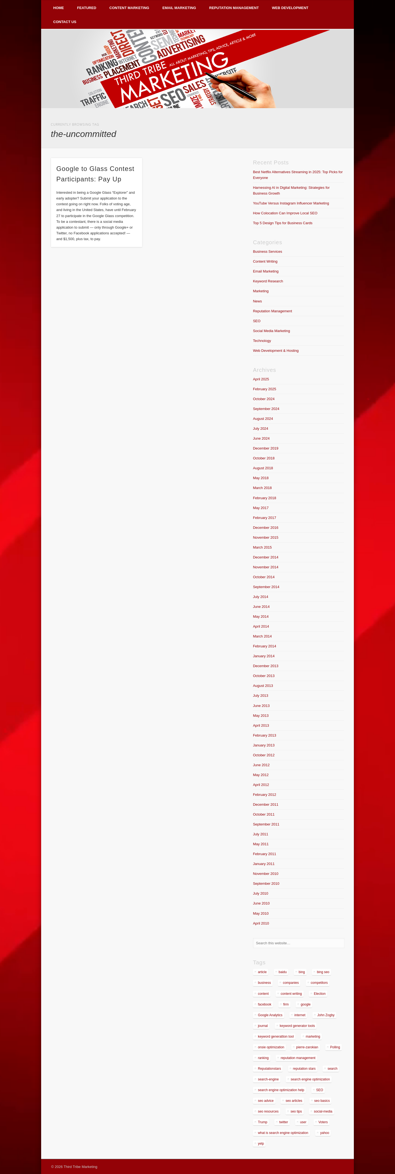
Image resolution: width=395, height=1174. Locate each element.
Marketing (261, 291)
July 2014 (260, 597)
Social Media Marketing (271, 331)
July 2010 (260, 893)
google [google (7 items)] (306, 1004)
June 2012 (261, 765)
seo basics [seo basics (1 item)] (322, 1101)
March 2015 (262, 547)
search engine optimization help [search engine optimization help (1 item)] (281, 1090)
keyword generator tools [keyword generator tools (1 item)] (297, 1026)
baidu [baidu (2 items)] (283, 972)
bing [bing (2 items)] (302, 972)
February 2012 (264, 795)
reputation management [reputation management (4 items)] (298, 1058)
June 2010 (261, 903)
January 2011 (264, 864)
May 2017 (261, 508)
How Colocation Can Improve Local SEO (285, 213)
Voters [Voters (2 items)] (323, 1122)
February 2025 (264, 389)
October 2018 (264, 458)
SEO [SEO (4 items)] (319, 1090)
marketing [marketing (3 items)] (313, 1036)
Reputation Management (234, 8)
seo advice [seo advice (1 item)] (265, 1101)
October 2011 (264, 814)
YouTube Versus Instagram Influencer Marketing (291, 203)
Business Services (267, 251)
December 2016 (265, 528)
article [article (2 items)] (262, 972)
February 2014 (264, 646)
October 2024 (264, 399)
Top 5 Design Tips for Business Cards (282, 223)
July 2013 (260, 695)
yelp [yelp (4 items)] (261, 1143)
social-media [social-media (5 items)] (323, 1111)
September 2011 (266, 824)
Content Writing (265, 261)
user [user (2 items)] (303, 1122)
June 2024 (261, 438)
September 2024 (266, 409)
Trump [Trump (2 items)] (262, 1122)
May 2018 (261, 478)
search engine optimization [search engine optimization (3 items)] (310, 1079)
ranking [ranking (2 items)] (263, 1058)
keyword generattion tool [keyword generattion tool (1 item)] (276, 1036)
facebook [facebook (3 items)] (264, 1004)
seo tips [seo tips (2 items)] (296, 1111)
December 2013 (265, 666)
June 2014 (261, 607)
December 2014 (265, 557)
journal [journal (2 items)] (263, 1026)
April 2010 (261, 923)
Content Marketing (129, 8)
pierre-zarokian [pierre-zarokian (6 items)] (307, 1047)
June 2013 (261, 706)
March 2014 (262, 636)
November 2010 (265, 874)
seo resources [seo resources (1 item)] (268, 1111)
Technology (262, 341)
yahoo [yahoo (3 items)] (324, 1133)
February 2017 (264, 518)
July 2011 (260, 834)
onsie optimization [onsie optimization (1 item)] (271, 1047)
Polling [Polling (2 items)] (335, 1047)
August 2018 (263, 468)
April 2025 (261, 379)
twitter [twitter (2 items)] (283, 1122)
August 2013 (263, 686)
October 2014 (264, 577)
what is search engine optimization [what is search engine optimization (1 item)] (283, 1133)
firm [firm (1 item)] (286, 1004)
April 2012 (261, 785)
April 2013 (261, 725)
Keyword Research (268, 281)
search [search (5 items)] (332, 1069)
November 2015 (265, 537)
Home (58, 8)
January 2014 (264, 656)
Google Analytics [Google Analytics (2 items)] (270, 1015)
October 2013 (264, 676)
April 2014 (261, 626)
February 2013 (264, 735)
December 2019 (265, 448)
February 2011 (264, 854)
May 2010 (261, 913)
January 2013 (264, 745)
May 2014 (261, 616)
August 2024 (263, 419)
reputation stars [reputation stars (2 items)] (304, 1069)
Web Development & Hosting (276, 351)
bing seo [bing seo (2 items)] (323, 972)
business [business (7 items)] (264, 983)
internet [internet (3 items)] (299, 1015)
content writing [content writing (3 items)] (291, 994)
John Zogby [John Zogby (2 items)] (326, 1015)
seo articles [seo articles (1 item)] (294, 1101)
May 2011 (261, 844)
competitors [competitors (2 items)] (319, 983)
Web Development (290, 8)
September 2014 (266, 587)
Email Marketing (179, 8)
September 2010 (266, 883)
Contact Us (64, 22)
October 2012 (264, 755)
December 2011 (265, 804)
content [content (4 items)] (263, 994)
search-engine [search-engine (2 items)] (268, 1079)
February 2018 (264, 498)
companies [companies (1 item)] (291, 983)
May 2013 (261, 716)
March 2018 (262, 488)
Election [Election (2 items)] (320, 994)
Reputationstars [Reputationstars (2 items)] (269, 1069)
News (257, 301)
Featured (86, 8)
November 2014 (265, 567)
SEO (256, 321)
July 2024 (260, 428)
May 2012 (261, 775)
